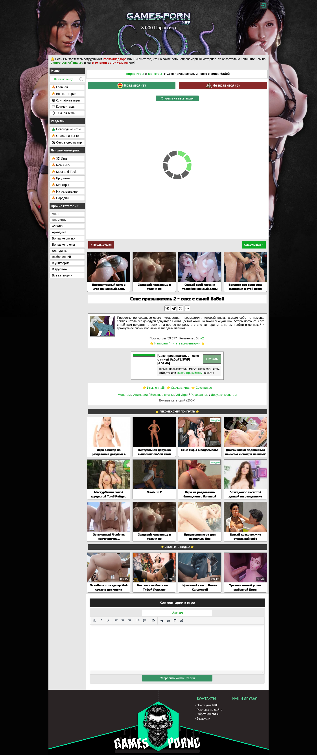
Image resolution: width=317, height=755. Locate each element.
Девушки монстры (224, 394)
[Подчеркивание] (107, 620)
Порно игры (135, 74)
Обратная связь (208, 714)
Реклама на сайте (209, 709)
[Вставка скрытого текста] (181, 620)
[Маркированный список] (138, 620)
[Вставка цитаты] (161, 620)
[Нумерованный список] (144, 620)
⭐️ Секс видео (201, 387)
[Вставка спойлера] (175, 620)
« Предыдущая (101, 244)
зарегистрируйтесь (189, 372)
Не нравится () (223, 85)
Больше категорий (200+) (177, 400)
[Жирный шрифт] (94, 620)
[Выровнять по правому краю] (129, 620)
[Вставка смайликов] (153, 620)
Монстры (155, 74)
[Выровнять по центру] (123, 620)
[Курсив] (101, 620)
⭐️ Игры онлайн (154, 387)
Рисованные (199, 394)
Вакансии (203, 718)
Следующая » (254, 244)
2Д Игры (182, 394)
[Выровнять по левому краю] (116, 620)
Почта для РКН (207, 705)
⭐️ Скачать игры (178, 387)
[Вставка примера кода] (168, 620)
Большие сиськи (162, 394)
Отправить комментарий (177, 678)
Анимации (140, 394)
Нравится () (131, 85)
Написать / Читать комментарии (177, 343)
